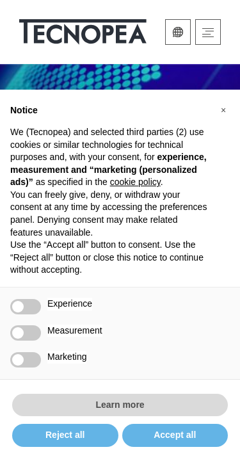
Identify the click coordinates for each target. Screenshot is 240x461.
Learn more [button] (119, 405)
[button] (223, 110)
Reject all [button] (64, 435)
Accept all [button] (175, 435)
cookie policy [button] (135, 182)
